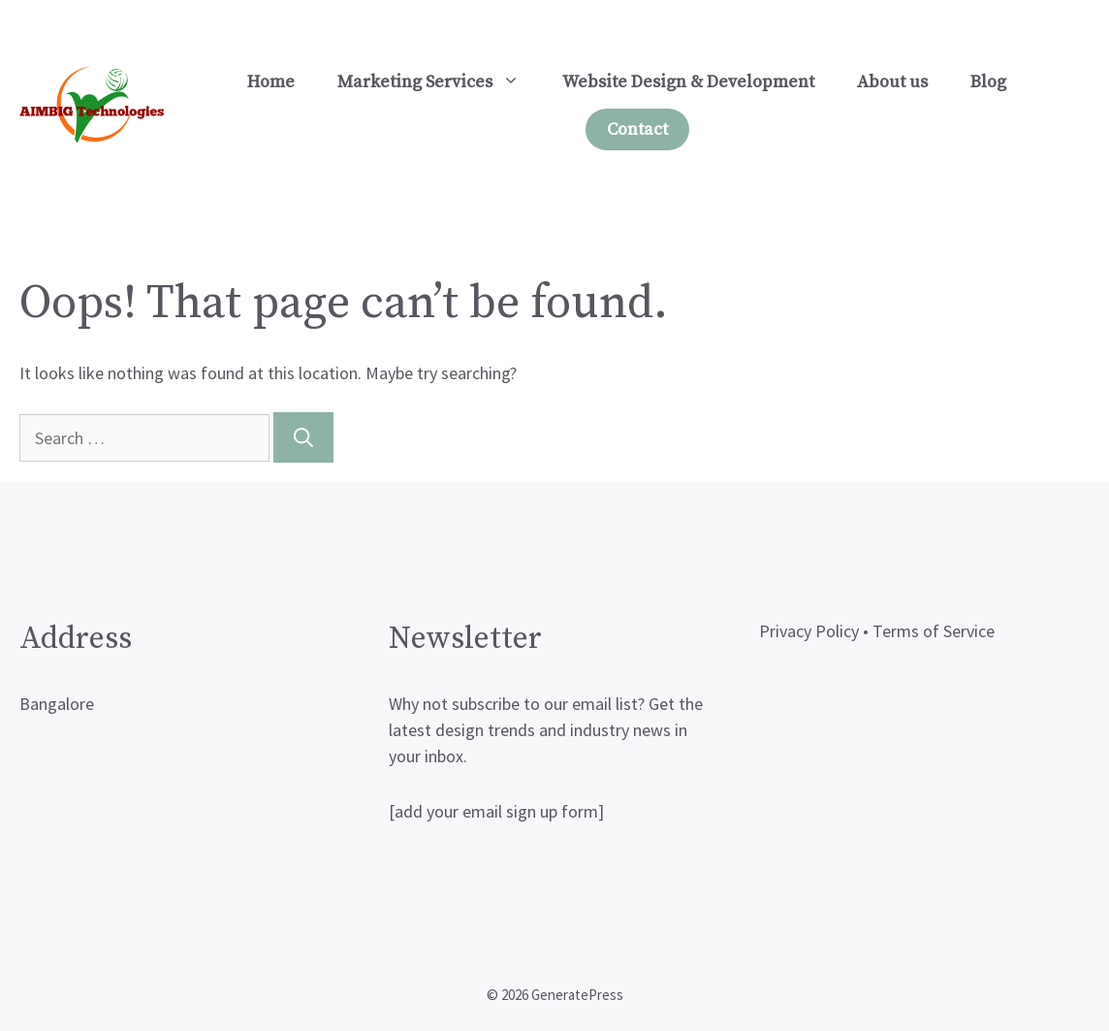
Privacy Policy (809, 631)
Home (271, 82)
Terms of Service (933, 631)
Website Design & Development (688, 82)
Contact (637, 129)
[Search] (303, 437)
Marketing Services (439, 82)
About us (892, 82)
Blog (988, 82)
